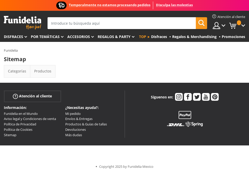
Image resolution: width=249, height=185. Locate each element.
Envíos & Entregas (79, 118)
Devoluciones (75, 129)
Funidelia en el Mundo (21, 113)
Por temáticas (45, 36)
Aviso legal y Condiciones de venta (30, 118)
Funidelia (11, 50)
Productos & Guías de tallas (86, 124)
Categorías (17, 71)
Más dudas (73, 135)
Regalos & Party (114, 36)
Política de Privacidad (20, 124)
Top (142, 36)
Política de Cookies (18, 129)
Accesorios (78, 36)
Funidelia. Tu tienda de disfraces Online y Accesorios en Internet (22, 23)
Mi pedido (73, 113)
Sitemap (10, 135)
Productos (42, 71)
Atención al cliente (32, 96)
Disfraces (13, 36)
